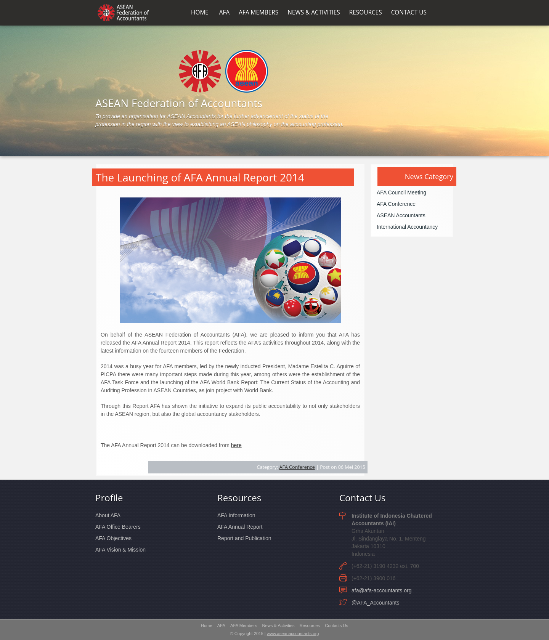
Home (206, 625)
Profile (109, 497)
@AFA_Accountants (376, 603)
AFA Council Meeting (401, 192)
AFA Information (236, 515)
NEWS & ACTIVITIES (313, 12)
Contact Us (362, 497)
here (236, 445)
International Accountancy (407, 227)
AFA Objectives (113, 538)
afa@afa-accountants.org (381, 590)
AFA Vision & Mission (120, 550)
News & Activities (278, 625)
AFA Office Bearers (118, 527)
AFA (224, 12)
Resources (239, 497)
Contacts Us (336, 625)
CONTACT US (409, 12)
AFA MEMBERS (258, 12)
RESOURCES (365, 12)
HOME (200, 12)
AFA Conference (297, 467)
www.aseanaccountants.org (293, 633)
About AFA (107, 515)
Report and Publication (244, 538)
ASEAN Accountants (401, 215)
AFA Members (243, 625)
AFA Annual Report (239, 527)
